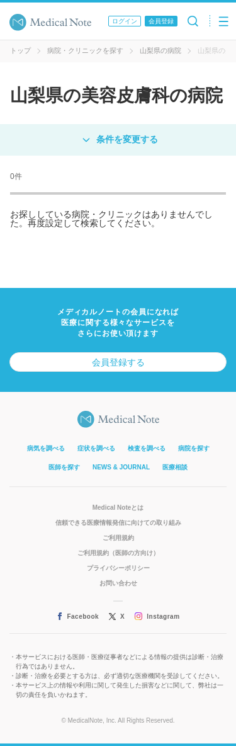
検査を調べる (147, 448)
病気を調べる (46, 448)
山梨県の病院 (160, 50)
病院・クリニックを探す (85, 50)
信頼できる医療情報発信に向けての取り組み (118, 522)
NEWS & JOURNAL (121, 467)
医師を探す (64, 467)
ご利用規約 (118, 537)
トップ (20, 50)
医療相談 (175, 467)
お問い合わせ (118, 583)
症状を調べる (96, 448)
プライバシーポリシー (118, 568)
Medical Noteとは (118, 507)
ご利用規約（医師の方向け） (118, 552)
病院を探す (194, 448)
